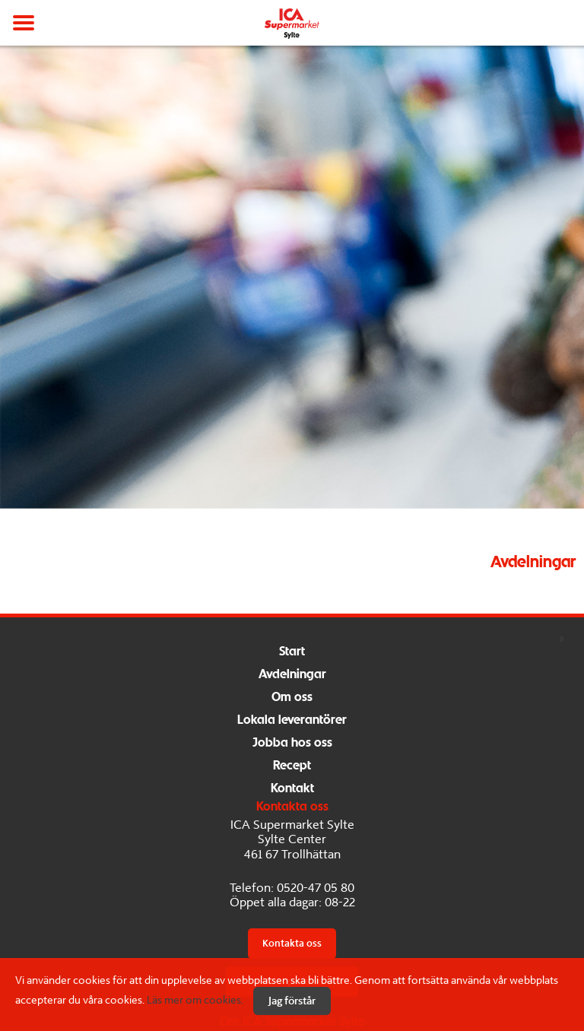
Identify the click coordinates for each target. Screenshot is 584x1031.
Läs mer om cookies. (195, 1000)
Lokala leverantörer (292, 720)
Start (292, 652)
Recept (292, 766)
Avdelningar (292, 674)
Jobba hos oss (292, 743)
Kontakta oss (292, 943)
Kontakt (292, 788)
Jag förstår (292, 1001)
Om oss (292, 697)
